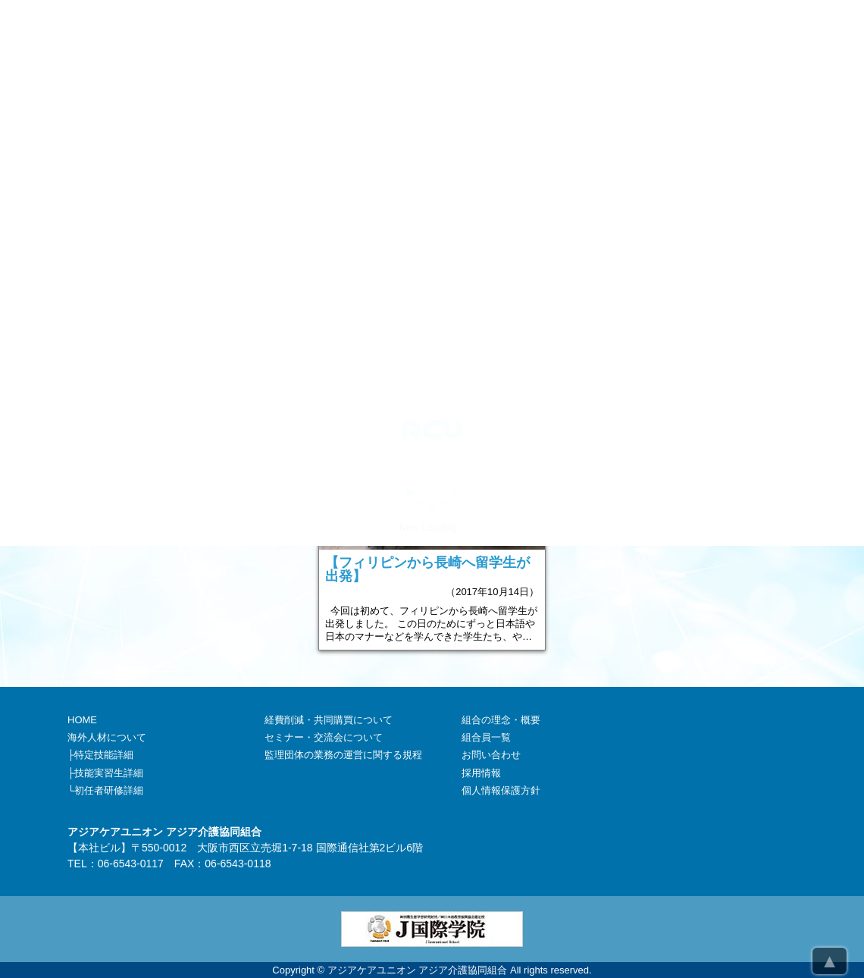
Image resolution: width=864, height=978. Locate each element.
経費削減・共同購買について (329, 720)
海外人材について (106, 737)
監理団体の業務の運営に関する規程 (343, 754)
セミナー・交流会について (324, 737)
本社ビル (99, 848)
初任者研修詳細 (108, 790)
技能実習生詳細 (108, 773)
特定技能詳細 (103, 754)
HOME (82, 720)
